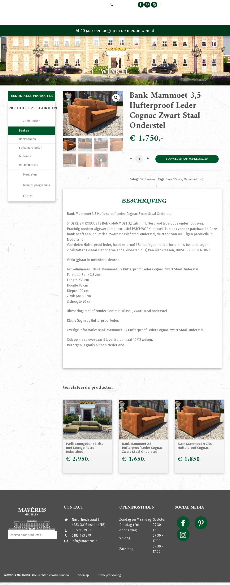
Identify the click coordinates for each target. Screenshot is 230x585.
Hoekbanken (27, 139)
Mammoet (190, 179)
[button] (116, 98)
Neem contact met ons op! (89, 4)
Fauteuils (25, 156)
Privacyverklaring (109, 575)
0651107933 (118, 4)
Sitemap (83, 575)
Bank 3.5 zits (174, 179)
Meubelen (30, 174)
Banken (150, 179)
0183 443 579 (81, 535)
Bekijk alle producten (32, 96)
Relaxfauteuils (28, 165)
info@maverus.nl (85, 541)
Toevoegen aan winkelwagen (187, 159)
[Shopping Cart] (219, 14)
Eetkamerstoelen (30, 148)
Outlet (27, 196)
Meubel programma (36, 185)
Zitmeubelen (31, 121)
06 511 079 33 (81, 530)
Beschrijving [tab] (144, 200)
